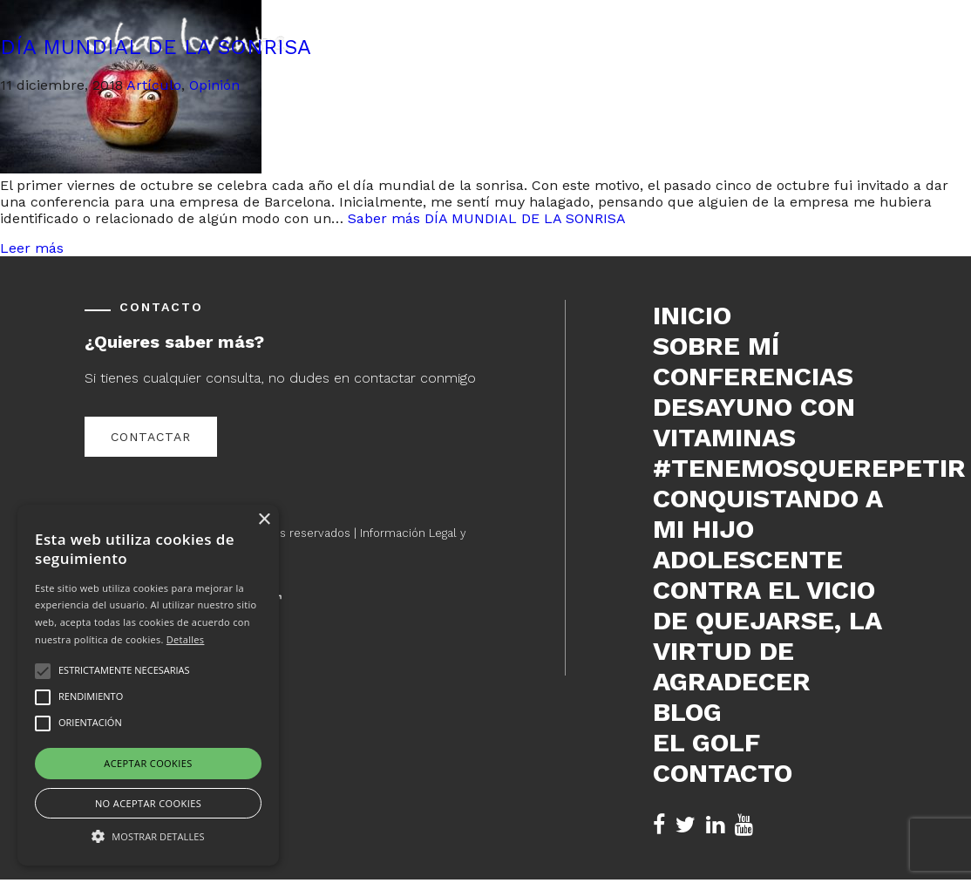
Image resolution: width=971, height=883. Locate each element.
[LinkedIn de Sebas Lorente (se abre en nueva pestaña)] (715, 825)
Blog (687, 711)
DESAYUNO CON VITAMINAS (754, 421)
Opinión (214, 85)
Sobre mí (716, 345)
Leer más (32, 248)
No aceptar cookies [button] (148, 803)
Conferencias (753, 376)
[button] (148, 835)
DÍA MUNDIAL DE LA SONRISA (155, 47)
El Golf (706, 742)
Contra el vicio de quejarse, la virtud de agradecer (767, 635)
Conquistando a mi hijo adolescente (767, 528)
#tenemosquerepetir (769, 467)
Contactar (151, 437)
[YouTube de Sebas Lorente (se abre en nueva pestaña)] (744, 825)
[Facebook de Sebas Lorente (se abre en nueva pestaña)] (659, 825)
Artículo (153, 85)
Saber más (487, 218)
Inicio (692, 315)
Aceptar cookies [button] (148, 763)
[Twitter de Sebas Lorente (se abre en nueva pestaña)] (686, 825)
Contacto (722, 772)
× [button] (263, 519)
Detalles (185, 639)
